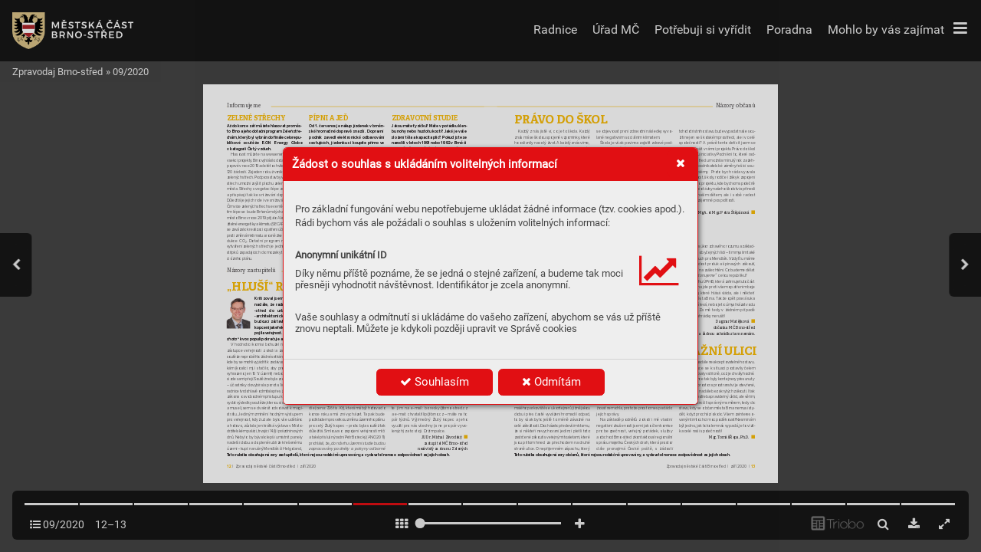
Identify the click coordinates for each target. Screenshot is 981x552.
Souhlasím (434, 382)
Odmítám (551, 382)
